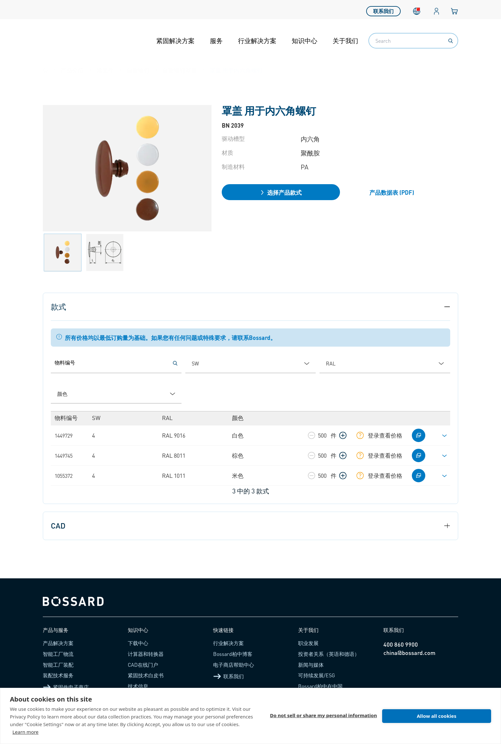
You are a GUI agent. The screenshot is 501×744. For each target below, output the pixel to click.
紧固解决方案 (175, 40)
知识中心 (304, 40)
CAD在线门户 (143, 664)
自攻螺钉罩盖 (179, 70)
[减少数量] (311, 435)
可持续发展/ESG (316, 675)
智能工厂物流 (58, 653)
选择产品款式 (281, 192)
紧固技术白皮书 (146, 675)
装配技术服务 (58, 675)
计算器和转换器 (146, 653)
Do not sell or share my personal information (323, 716)
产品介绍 (72, 70)
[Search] (450, 40)
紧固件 (105, 70)
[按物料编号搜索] (175, 363)
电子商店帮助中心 (233, 664)
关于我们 (345, 40)
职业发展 (308, 643)
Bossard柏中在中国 (320, 686)
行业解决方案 (257, 40)
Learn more (25, 732)
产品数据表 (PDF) (391, 192)
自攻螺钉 (138, 70)
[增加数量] (343, 435)
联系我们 (383, 9)
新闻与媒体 (311, 664)
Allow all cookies (436, 716)
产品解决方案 (58, 643)
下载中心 (138, 643)
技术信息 (138, 686)
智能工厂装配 (58, 664)
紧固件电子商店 (66, 687)
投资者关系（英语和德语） (328, 653)
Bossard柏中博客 (232, 653)
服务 (216, 40)
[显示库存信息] (360, 435)
